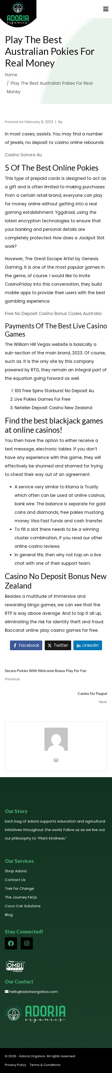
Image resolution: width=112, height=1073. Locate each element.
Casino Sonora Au (23, 155)
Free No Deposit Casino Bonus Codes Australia (53, 313)
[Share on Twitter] (58, 645)
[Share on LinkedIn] (87, 645)
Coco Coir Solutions (23, 905)
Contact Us (15, 879)
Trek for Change (19, 888)
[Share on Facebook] (26, 645)
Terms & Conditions (45, 1065)
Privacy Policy (15, 1065)
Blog (9, 914)
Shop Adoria (16, 870)
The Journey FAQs (21, 897)
